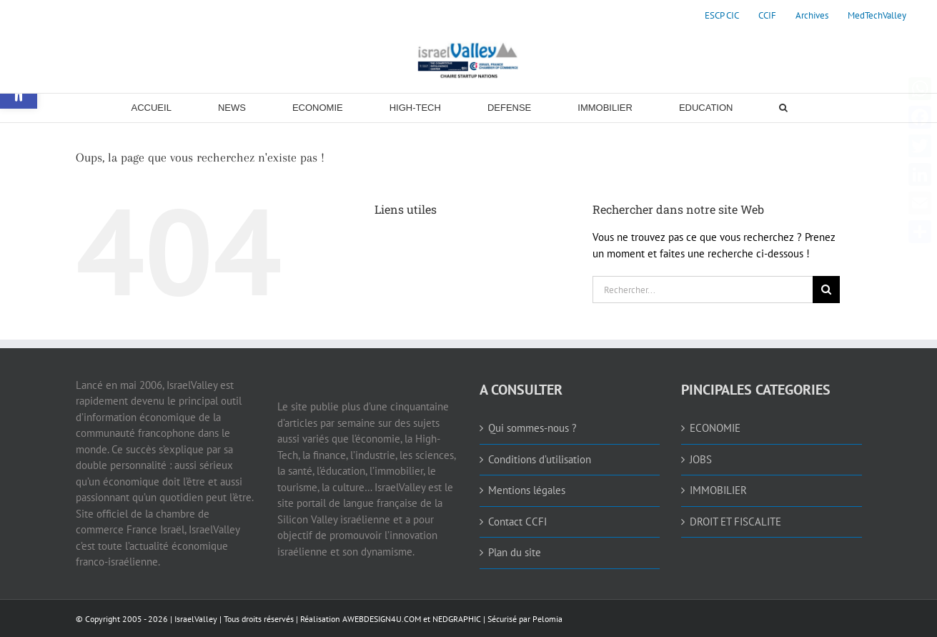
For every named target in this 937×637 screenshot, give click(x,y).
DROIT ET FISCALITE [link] (735, 521)
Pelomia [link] (547, 618)
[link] (721, 15)
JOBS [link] (701, 459)
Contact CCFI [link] (517, 521)
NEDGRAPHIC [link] (455, 618)
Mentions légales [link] (526, 490)
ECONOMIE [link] (715, 428)
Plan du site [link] (514, 552)
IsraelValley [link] (195, 618)
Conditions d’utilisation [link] (539, 459)
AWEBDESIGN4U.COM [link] (381, 618)
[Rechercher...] (703, 289)
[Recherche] (826, 289)
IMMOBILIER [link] (718, 490)
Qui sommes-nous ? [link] (532, 428)
